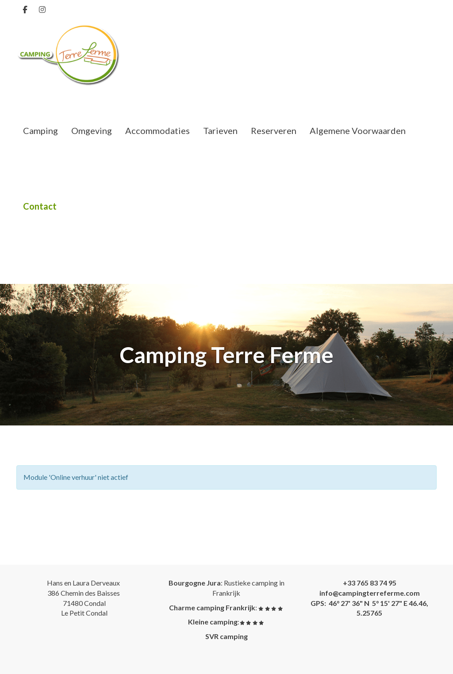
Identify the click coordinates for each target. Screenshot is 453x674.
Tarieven (220, 130)
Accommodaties (157, 130)
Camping (40, 130)
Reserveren (273, 130)
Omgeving (91, 130)
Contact (40, 206)
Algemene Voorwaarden (358, 130)
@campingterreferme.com (369, 593)
